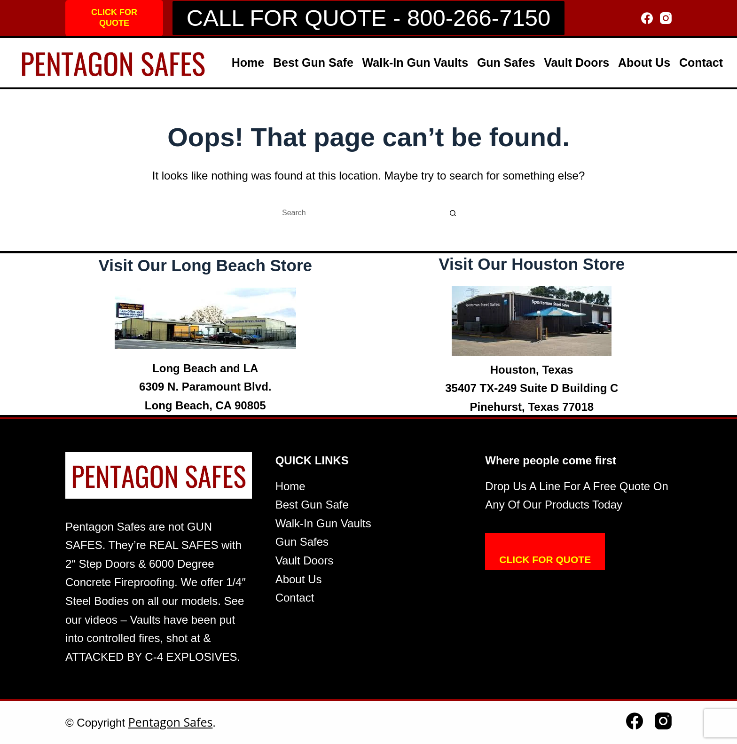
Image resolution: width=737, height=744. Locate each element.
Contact (701, 62)
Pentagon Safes (170, 722)
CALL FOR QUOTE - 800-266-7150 (368, 18)
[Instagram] (666, 18)
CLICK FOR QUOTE (114, 18)
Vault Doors (576, 62)
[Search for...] (359, 213)
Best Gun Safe (313, 62)
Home (248, 62)
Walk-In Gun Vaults (415, 62)
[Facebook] (647, 18)
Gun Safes (506, 62)
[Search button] (453, 213)
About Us (644, 62)
